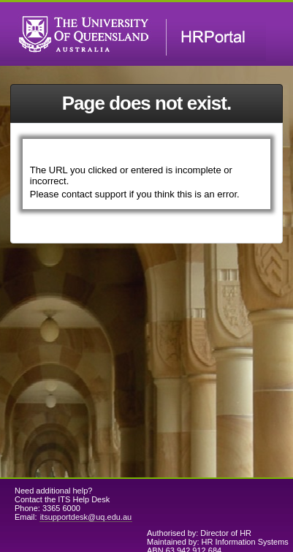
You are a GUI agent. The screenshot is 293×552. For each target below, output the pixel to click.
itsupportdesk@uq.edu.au (86, 517)
